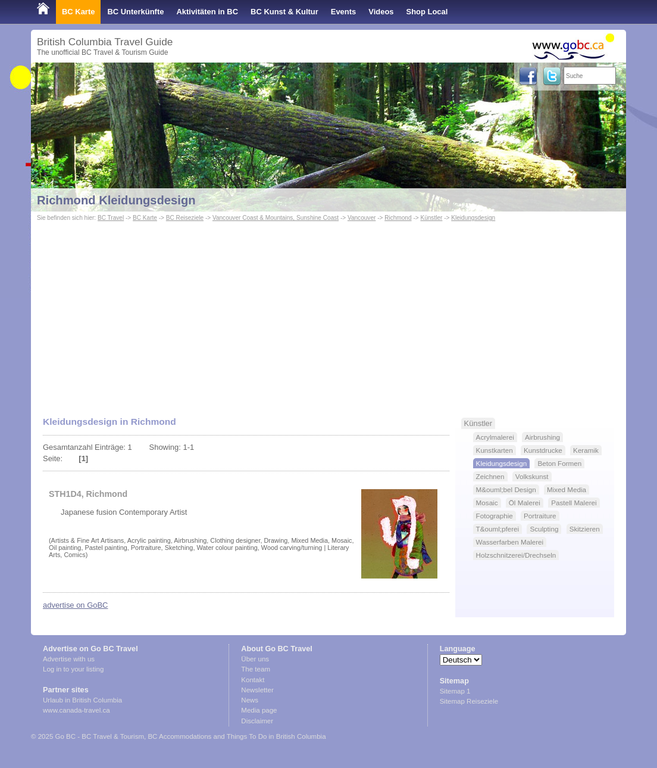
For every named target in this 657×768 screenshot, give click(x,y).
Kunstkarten (494, 450)
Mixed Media (566, 489)
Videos (380, 11)
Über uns (255, 659)
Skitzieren (585, 529)
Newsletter (257, 690)
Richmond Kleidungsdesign (116, 200)
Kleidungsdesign (473, 217)
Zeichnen (490, 476)
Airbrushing (542, 437)
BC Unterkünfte (135, 11)
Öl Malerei (524, 502)
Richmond (397, 217)
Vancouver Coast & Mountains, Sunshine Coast (275, 217)
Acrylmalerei (495, 437)
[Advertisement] (328, 313)
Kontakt (252, 679)
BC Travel (111, 217)
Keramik (586, 450)
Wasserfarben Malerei (510, 542)
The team (255, 669)
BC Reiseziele (185, 217)
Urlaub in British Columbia (82, 700)
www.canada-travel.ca (76, 710)
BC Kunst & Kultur (284, 11)
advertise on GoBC (75, 605)
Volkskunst (532, 476)
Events (343, 11)
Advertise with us (69, 659)
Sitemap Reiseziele (469, 701)
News (249, 700)
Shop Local (427, 11)
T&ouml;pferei (498, 529)
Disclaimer (257, 721)
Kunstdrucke (543, 450)
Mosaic (487, 502)
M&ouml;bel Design (506, 489)
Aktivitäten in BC (207, 11)
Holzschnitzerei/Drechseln (516, 555)
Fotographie (494, 516)
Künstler (431, 217)
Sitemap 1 (455, 691)
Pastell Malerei (573, 502)
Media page (259, 710)
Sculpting (544, 529)
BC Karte (78, 11)
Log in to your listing (73, 669)
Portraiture (540, 516)
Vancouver (362, 217)
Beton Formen (559, 463)
